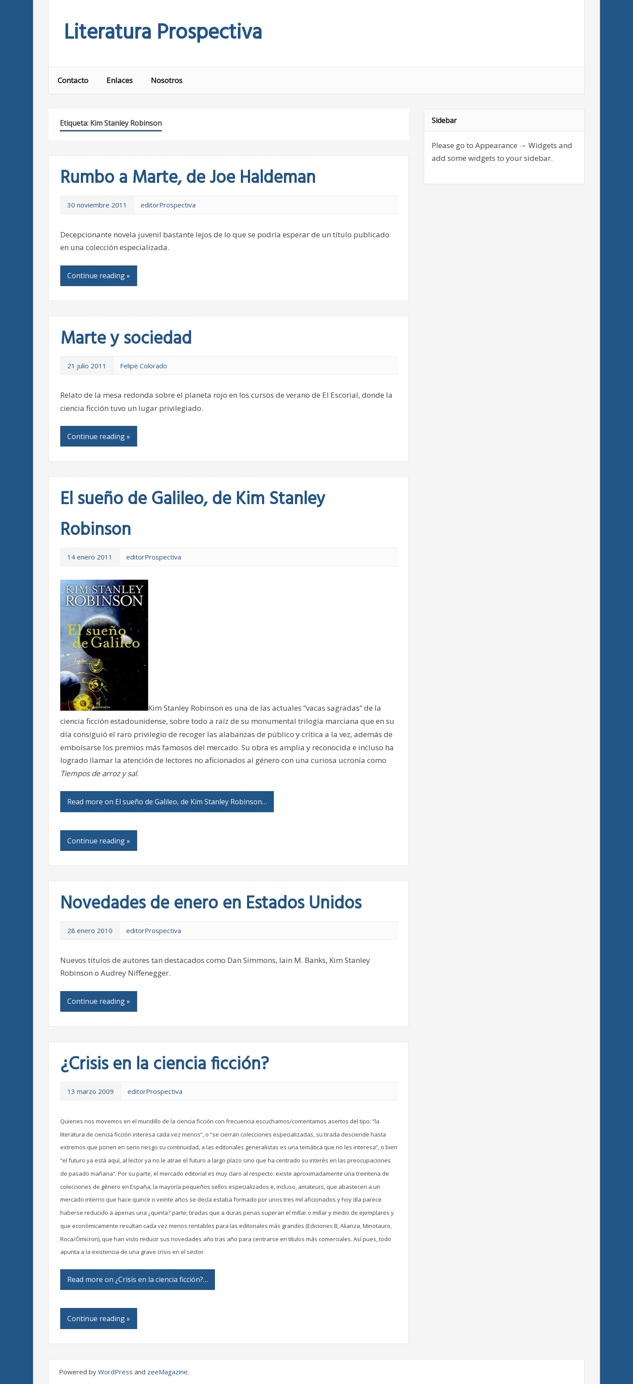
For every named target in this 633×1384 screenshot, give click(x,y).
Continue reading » (98, 275)
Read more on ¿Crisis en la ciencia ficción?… (137, 1279)
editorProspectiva (168, 204)
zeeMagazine (167, 1371)
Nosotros (166, 80)
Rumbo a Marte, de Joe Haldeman (188, 178)
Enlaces (119, 80)
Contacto (73, 80)
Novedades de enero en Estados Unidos (210, 904)
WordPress (115, 1371)
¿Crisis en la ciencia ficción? (164, 1065)
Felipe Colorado (143, 365)
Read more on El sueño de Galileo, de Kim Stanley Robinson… (167, 801)
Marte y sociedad (126, 339)
